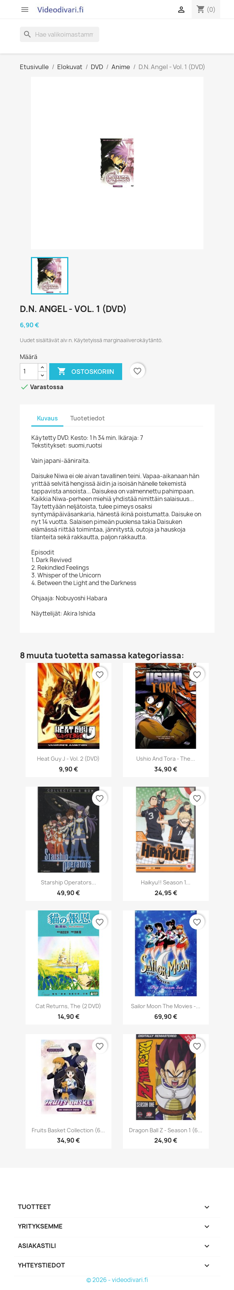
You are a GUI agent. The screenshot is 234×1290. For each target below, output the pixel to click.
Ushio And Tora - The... (165, 758)
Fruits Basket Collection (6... (68, 1130)
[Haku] (59, 34)
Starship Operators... (68, 882)
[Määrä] (29, 371)
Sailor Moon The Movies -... (165, 1006)
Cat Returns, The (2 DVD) (68, 1006)
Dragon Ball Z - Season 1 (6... (165, 1130)
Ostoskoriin (85, 372)
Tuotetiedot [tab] (87, 418)
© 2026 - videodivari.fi (117, 1280)
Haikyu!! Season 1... (165, 882)
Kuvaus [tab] (47, 418)
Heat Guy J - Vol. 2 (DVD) (68, 758)
